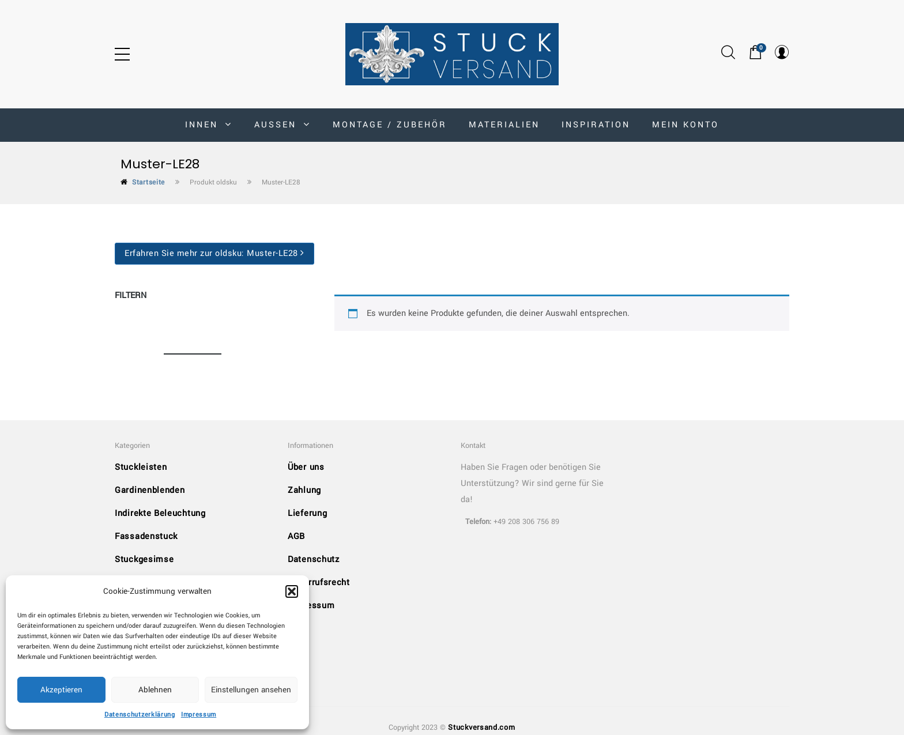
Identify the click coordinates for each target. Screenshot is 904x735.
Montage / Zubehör (390, 125)
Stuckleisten (141, 467)
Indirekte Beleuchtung (160, 513)
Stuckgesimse (144, 559)
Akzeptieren (61, 689)
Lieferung (307, 513)
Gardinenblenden (150, 490)
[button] (291, 591)
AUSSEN (282, 125)
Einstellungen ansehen (251, 689)
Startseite (148, 182)
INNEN (208, 125)
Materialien (504, 125)
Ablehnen (155, 689)
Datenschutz (314, 559)
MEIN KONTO (685, 125)
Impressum (198, 714)
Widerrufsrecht (319, 582)
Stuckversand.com (481, 727)
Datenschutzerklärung (139, 714)
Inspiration (596, 125)
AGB (296, 536)
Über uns (306, 467)
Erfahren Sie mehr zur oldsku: (214, 253)
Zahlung (304, 490)
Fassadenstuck (146, 536)
